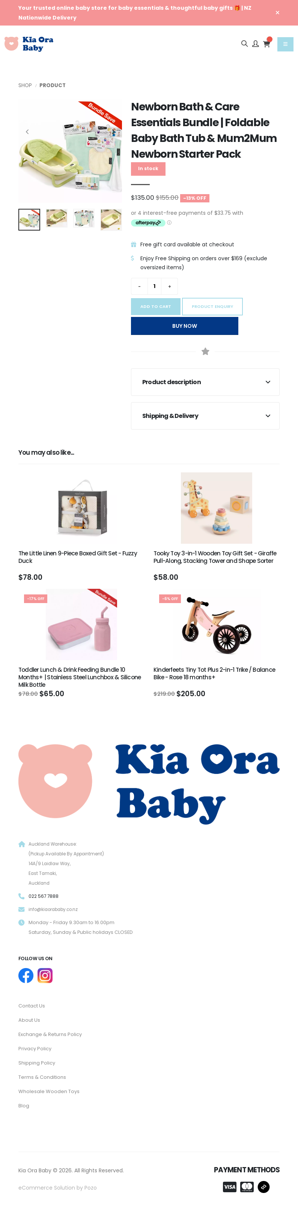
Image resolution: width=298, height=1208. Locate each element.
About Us (30, 1019)
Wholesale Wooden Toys (50, 1089)
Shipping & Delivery (170, 416)
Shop (25, 85)
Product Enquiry (212, 306)
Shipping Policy (37, 1061)
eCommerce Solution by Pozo (57, 1184)
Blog (23, 1103)
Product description (171, 382)
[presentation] (28, 132)
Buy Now (184, 326)
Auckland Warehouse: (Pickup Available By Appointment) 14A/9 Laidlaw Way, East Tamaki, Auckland (70, 863)
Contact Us (33, 1005)
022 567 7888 (44, 896)
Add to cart (155, 306)
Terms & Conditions (44, 1075)
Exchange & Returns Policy (52, 1033)
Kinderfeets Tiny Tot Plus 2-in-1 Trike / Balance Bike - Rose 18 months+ (214, 673)
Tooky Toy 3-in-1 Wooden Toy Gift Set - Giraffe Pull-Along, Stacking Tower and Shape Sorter (215, 557)
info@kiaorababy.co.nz (56, 909)
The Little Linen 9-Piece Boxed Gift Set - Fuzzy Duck (77, 557)
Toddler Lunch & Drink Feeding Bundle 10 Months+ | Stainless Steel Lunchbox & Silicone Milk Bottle (79, 677)
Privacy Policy (36, 1047)
